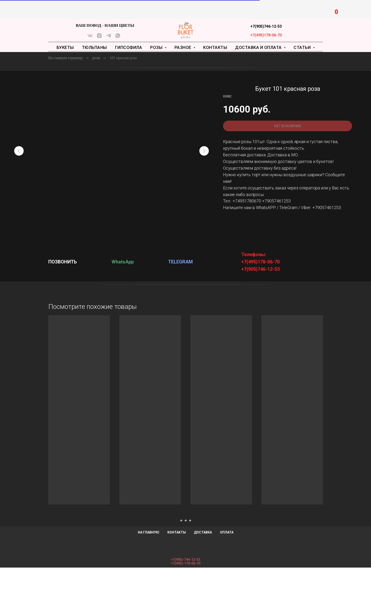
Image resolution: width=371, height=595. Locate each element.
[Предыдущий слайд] (19, 151)
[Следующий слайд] (204, 151)
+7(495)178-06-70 (266, 35)
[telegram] (109, 37)
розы (96, 58)
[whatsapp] (118, 37)
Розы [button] (157, 47)
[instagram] (99, 37)
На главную (148, 532)
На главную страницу (65, 58)
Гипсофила (128, 47)
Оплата (226, 532)
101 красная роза (123, 58)
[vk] (90, 37)
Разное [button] (183, 47)
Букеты (65, 47)
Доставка (203, 532)
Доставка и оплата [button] (259, 47)
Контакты (215, 47)
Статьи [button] (303, 47)
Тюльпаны (94, 47)
